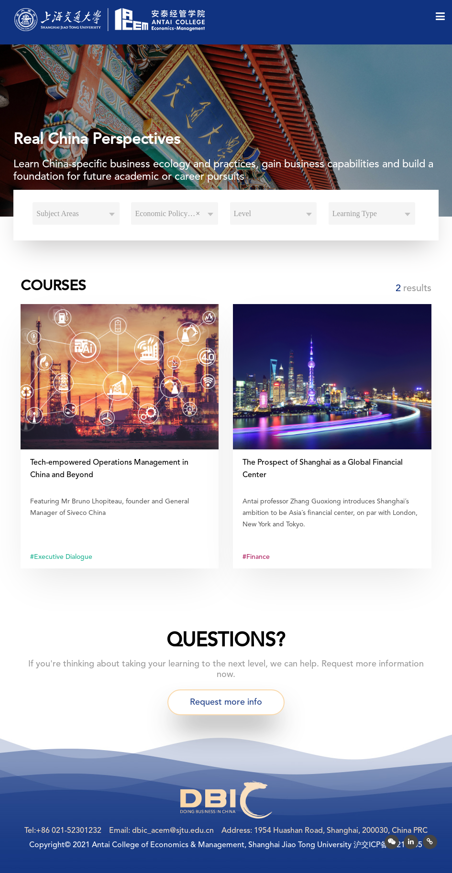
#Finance (256, 557)
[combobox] (76, 213)
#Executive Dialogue (61, 557)
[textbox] (76, 213)
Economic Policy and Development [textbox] (176, 213)
